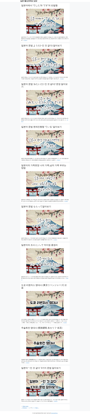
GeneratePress (54, 413)
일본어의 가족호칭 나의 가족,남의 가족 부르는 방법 (43, 166)
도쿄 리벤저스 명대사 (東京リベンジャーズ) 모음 (44, 286)
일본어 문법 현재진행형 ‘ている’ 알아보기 (41, 126)
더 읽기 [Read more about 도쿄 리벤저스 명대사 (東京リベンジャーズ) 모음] (65, 322)
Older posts (25, 406)
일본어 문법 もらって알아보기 (36, 206)
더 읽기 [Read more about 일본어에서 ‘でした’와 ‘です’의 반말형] (25, 40)
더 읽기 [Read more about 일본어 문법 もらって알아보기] (55, 239)
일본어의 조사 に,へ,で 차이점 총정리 (39, 244)
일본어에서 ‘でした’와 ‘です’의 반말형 (39, 5)
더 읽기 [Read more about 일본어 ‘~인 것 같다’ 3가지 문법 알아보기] (55, 401)
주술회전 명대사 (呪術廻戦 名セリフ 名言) (41, 327)
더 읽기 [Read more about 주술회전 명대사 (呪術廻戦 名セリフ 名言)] (27, 362)
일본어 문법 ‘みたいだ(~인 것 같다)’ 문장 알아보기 (44, 85)
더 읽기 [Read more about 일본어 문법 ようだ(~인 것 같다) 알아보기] (62, 78)
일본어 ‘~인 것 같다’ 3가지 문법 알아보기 (41, 367)
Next (37, 408)
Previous (24, 408)
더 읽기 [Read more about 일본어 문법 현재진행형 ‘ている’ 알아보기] (58, 160)
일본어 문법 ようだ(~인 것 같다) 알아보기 (41, 45)
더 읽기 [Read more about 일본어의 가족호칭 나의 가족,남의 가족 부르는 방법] (66, 201)
